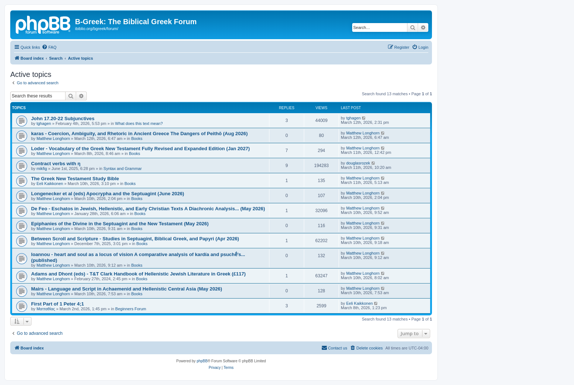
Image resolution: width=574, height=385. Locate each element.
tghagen (44, 123)
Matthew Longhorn (53, 138)
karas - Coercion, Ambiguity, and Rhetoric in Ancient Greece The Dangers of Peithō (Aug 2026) (139, 133)
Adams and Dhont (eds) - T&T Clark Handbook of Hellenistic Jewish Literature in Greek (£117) (138, 274)
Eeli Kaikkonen (50, 183)
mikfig (42, 168)
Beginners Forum (130, 309)
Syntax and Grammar (123, 168)
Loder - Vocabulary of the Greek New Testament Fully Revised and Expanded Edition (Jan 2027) (140, 148)
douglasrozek (358, 163)
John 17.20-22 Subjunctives (62, 118)
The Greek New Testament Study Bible (75, 178)
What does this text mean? (139, 123)
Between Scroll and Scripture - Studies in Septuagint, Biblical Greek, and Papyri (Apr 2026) (135, 238)
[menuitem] (49, 47)
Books (136, 138)
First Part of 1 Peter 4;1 (57, 304)
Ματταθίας (46, 309)
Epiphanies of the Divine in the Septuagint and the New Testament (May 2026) (120, 223)
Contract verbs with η (56, 163)
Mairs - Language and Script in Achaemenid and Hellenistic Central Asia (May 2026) (126, 289)
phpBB (202, 361)
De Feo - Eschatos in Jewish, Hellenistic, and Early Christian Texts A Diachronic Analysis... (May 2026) (148, 208)
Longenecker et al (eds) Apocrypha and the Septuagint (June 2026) (107, 193)
